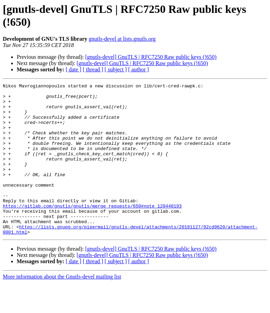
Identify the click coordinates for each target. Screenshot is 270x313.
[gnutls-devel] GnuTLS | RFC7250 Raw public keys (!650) (150, 57)
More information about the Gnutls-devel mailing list (62, 307)
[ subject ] (116, 69)
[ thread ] (93, 69)
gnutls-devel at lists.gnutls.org (122, 39)
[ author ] (138, 69)
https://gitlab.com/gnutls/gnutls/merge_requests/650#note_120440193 (92, 231)
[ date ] (73, 69)
